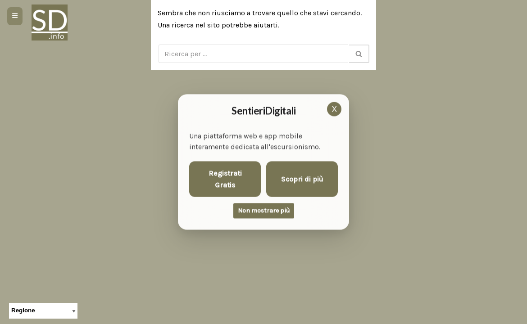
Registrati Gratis (225, 179)
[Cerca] (253, 54)
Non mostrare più (264, 211)
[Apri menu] (15, 16)
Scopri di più (302, 179)
